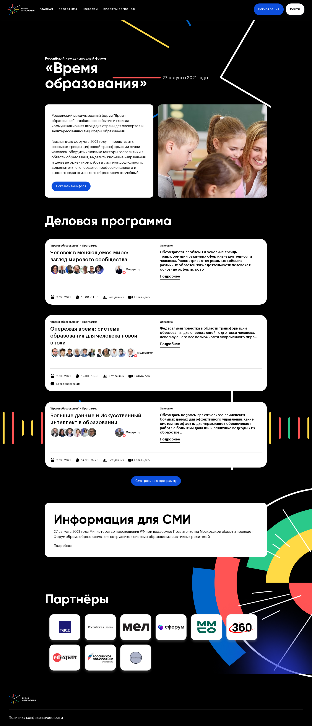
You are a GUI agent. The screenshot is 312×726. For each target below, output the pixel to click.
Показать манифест (71, 186)
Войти (295, 9)
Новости (90, 9)
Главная (46, 9)
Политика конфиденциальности (36, 718)
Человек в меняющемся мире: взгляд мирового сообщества (89, 256)
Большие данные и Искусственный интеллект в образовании (95, 419)
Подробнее (170, 276)
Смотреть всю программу (156, 480)
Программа (67, 9)
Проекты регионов (119, 9)
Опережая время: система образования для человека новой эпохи (93, 335)
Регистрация (268, 9)
